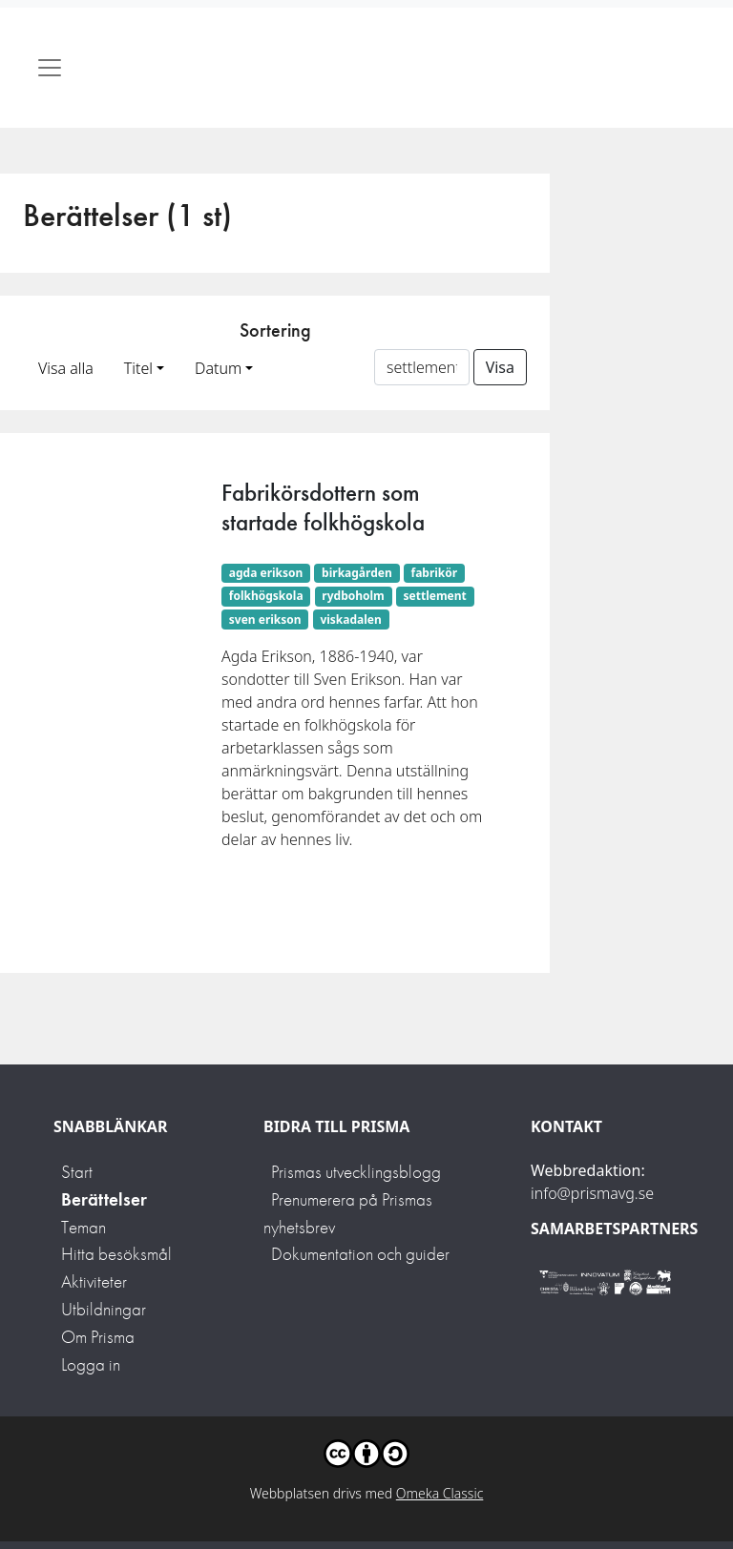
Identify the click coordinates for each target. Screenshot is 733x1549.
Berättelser (104, 1199)
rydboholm (353, 596)
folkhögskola (266, 596)
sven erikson (265, 619)
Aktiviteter (94, 1281)
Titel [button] (138, 368)
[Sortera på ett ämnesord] (422, 367)
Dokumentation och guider (360, 1254)
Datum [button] (218, 368)
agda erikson (266, 573)
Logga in (90, 1364)
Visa (500, 367)
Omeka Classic (440, 1493)
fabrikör (433, 573)
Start (77, 1172)
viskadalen (350, 619)
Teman (83, 1227)
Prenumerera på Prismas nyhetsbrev (347, 1213)
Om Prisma (98, 1337)
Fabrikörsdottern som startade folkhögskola (323, 507)
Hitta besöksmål (116, 1254)
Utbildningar (103, 1309)
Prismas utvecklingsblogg (356, 1172)
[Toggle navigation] (49, 68)
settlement (435, 596)
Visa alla (66, 368)
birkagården (357, 573)
